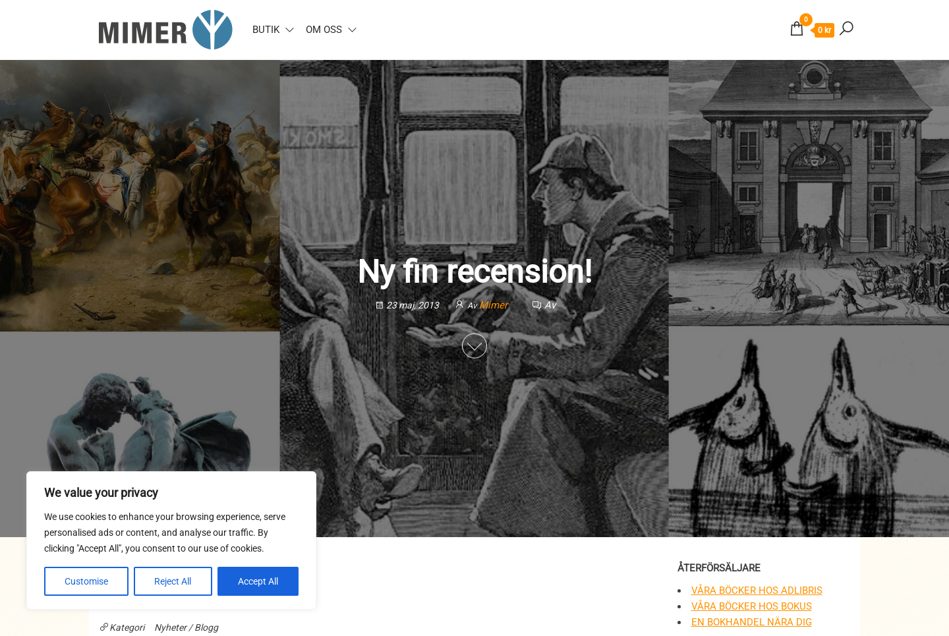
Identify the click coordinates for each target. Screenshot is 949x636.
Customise (86, 581)
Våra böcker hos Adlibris (756, 590)
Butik (265, 30)
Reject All (172, 581)
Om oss (324, 30)
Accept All (258, 581)
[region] (171, 540)
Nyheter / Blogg (186, 627)
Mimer (494, 305)
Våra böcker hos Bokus (751, 606)
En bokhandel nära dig (751, 622)
